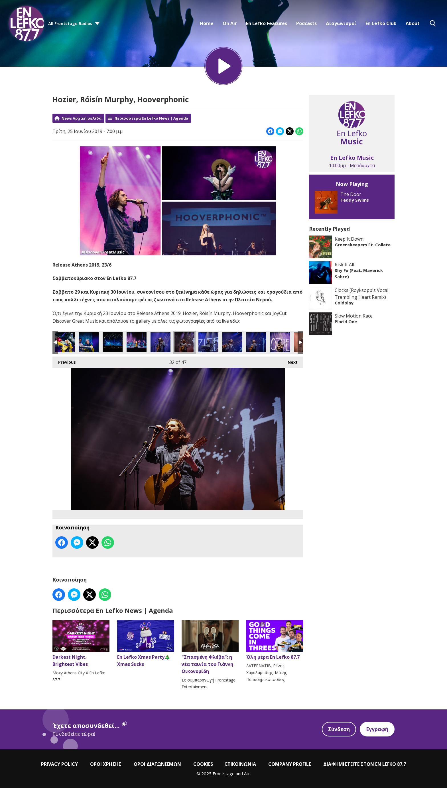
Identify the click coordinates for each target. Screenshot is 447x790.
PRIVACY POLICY (59, 766)
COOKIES (203, 766)
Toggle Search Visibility (433, 23)
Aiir (247, 775)
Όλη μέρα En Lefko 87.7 (274, 642)
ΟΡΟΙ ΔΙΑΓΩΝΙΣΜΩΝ (157, 766)
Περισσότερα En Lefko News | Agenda (151, 120)
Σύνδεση (338, 731)
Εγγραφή (376, 731)
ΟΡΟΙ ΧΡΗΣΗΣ (105, 766)
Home (207, 23)
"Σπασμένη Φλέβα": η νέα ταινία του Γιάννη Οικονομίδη (210, 649)
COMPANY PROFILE (289, 766)
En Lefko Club (381, 23)
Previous (64, 363)
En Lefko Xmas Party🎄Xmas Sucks (145, 646)
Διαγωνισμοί (341, 23)
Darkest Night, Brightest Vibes (80, 646)
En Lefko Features (266, 23)
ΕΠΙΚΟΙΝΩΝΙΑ (240, 766)
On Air (230, 23)
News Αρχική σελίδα (81, 120)
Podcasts (306, 23)
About (413, 23)
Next (290, 363)
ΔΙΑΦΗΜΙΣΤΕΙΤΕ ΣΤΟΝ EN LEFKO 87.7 (364, 766)
